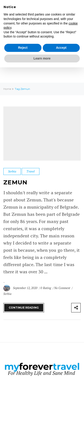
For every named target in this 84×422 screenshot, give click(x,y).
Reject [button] (23, 47)
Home (7, 89)
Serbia (12, 171)
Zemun (15, 182)
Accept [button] (61, 47)
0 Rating (46, 288)
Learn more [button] (41, 58)
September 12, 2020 (25, 288)
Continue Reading (24, 307)
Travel (30, 171)
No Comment (62, 288)
